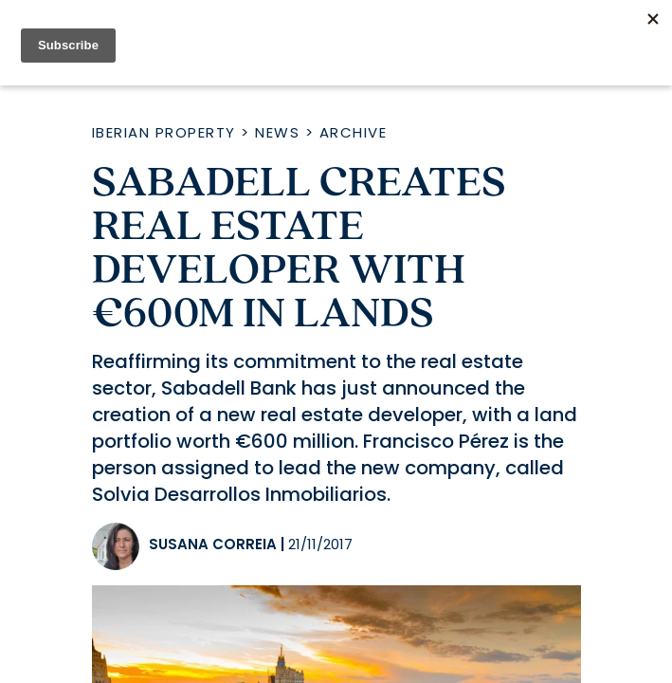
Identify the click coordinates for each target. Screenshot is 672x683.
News (277, 132)
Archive (353, 132)
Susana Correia (213, 544)
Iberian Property (164, 132)
